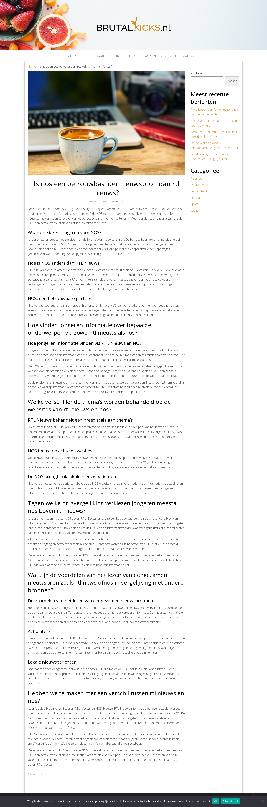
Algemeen (169, 56)
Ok (215, 801)
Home (32, 66)
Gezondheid (79, 56)
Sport (194, 204)
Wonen (150, 56)
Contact (191, 56)
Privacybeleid (230, 801)
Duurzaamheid (107, 56)
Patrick (119, 201)
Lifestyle (132, 56)
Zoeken (196, 73)
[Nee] (262, 801)
